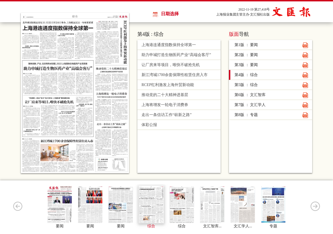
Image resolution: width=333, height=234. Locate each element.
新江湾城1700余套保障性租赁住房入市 (175, 75)
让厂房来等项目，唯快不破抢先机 (171, 65)
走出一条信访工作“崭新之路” (166, 115)
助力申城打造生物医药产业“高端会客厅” (176, 55)
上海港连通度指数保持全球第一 (169, 45)
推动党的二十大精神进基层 (165, 95)
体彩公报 (149, 125)
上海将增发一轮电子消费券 (165, 105)
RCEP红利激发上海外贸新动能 (168, 85)
